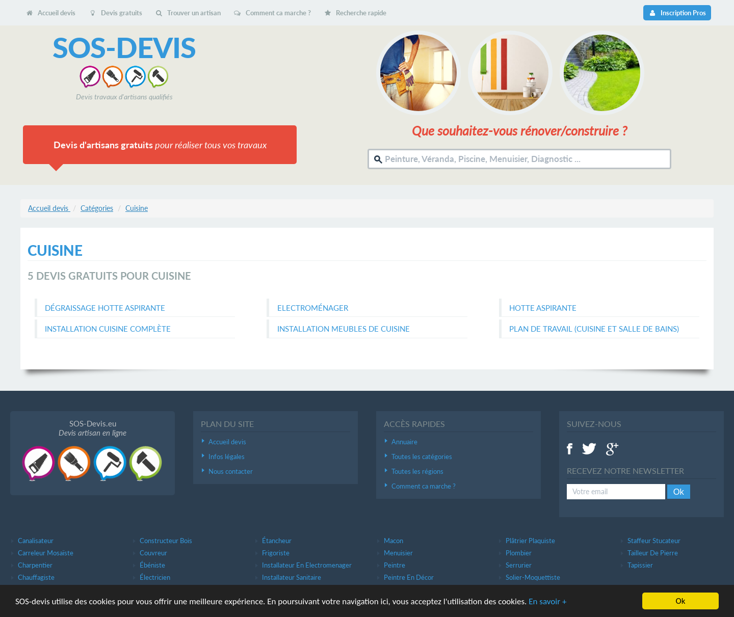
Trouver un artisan (188, 13)
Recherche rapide (355, 13)
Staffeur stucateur (653, 540)
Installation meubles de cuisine (343, 328)
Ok (678, 491)
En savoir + (547, 601)
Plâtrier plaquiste (530, 540)
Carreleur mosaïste (45, 553)
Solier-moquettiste (533, 577)
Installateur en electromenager (307, 565)
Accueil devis (50, 13)
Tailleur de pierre (652, 553)
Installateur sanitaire (291, 577)
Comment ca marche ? (272, 13)
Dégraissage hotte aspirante (105, 307)
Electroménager (312, 307)
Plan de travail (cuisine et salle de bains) (594, 328)
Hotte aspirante (542, 307)
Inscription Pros (677, 13)
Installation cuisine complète (108, 328)
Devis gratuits (115, 13)
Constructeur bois (166, 540)
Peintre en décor (409, 577)
